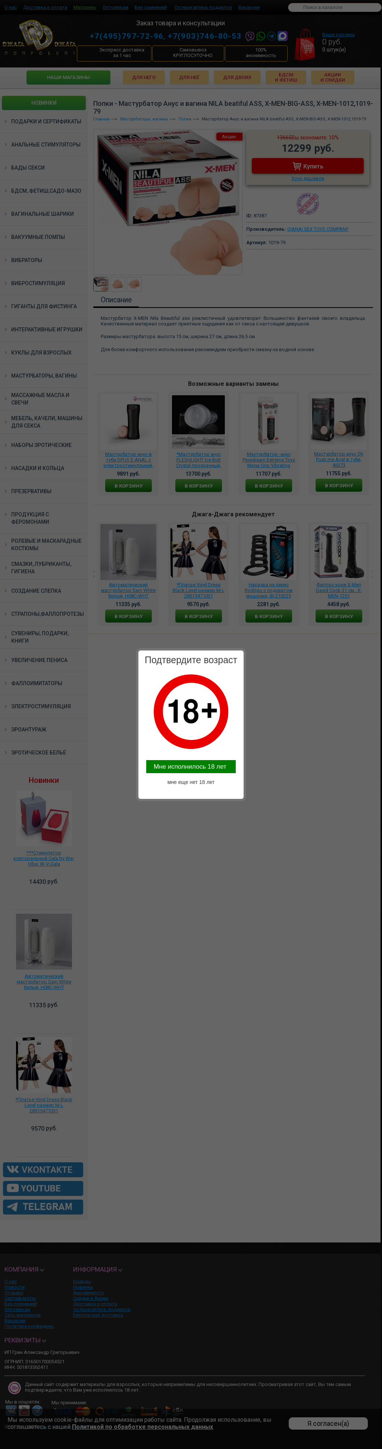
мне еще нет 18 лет (191, 782)
